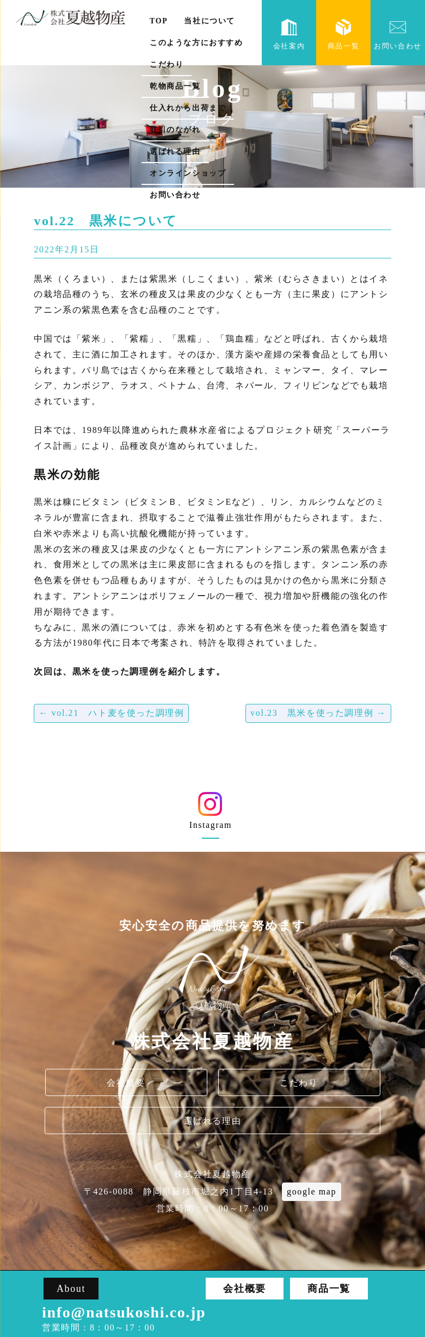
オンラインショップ (188, 173)
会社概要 (126, 1082)
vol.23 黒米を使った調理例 (318, 712)
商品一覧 (343, 34)
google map (311, 1191)
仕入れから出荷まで (188, 108)
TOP (159, 21)
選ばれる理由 (175, 151)
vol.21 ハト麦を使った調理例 (111, 712)
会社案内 (289, 34)
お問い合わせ (175, 195)
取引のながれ (175, 130)
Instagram (210, 814)
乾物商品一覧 (175, 86)
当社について (209, 21)
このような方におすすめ (196, 43)
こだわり (166, 64)
